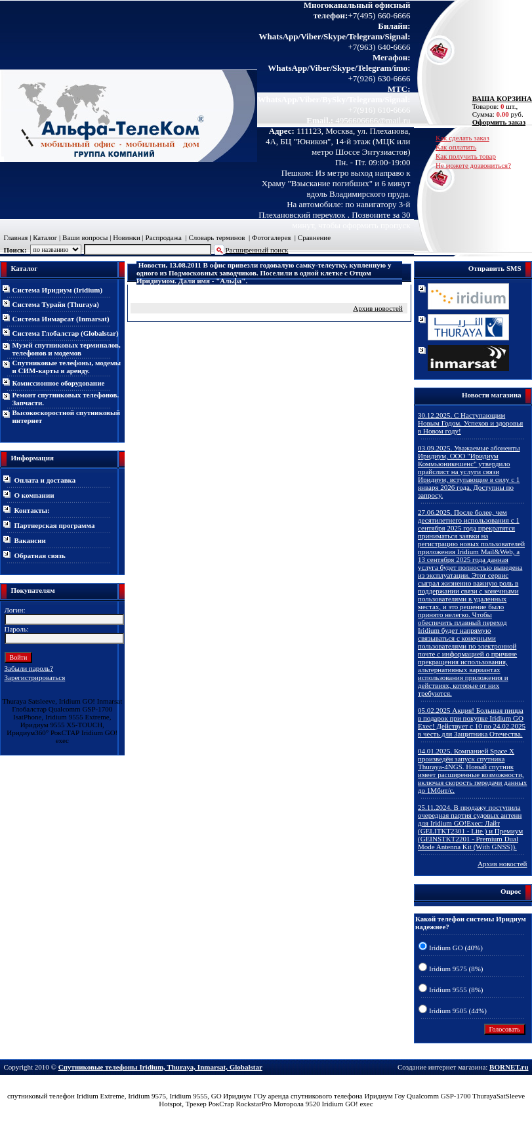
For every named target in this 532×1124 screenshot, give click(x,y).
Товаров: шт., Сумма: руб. (498, 106)
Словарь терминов (216, 237)
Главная (16, 237)
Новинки (126, 237)
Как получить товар (466, 156)
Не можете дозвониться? (473, 165)
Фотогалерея (271, 237)
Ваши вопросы (85, 237)
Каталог (45, 237)
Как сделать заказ (462, 138)
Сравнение (314, 237)
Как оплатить (456, 147)
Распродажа (164, 237)
